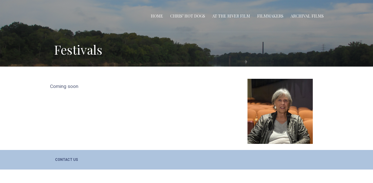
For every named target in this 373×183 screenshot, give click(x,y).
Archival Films (307, 16)
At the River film (231, 16)
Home (157, 16)
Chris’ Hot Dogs (187, 16)
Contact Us (66, 160)
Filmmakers (270, 16)
